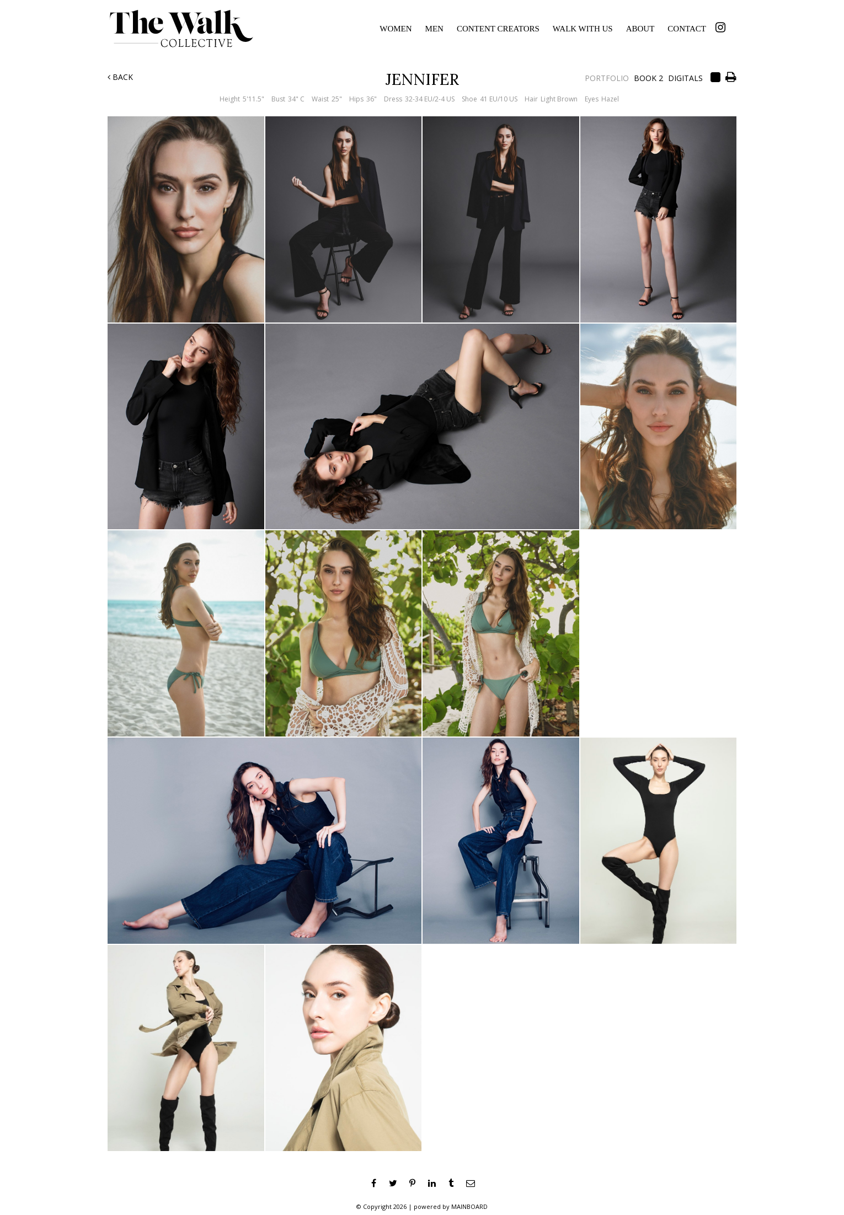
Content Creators (498, 28)
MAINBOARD (469, 1206)
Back (120, 77)
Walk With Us (583, 28)
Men (434, 28)
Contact (686, 28)
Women (396, 28)
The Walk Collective (191, 29)
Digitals (685, 78)
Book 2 (648, 78)
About (640, 28)
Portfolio (607, 78)
